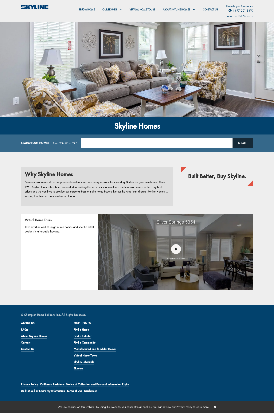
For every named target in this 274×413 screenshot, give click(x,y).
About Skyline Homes (34, 336)
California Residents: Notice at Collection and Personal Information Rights (84, 384)
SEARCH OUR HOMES (35, 143)
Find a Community (85, 343)
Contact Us (210, 9)
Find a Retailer (82, 336)
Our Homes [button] (112, 9)
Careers (25, 343)
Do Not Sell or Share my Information (43, 391)
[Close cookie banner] (214, 406)
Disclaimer (90, 391)
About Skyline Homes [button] (179, 9)
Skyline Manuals (84, 362)
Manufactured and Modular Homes (95, 349)
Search (242, 143)
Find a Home (87, 9)
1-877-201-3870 (242, 11)
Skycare (78, 368)
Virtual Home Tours (142, 9)
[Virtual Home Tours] (137, 252)
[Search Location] (157, 143)
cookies (72, 407)
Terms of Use (74, 391)
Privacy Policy (29, 384)
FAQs (24, 330)
